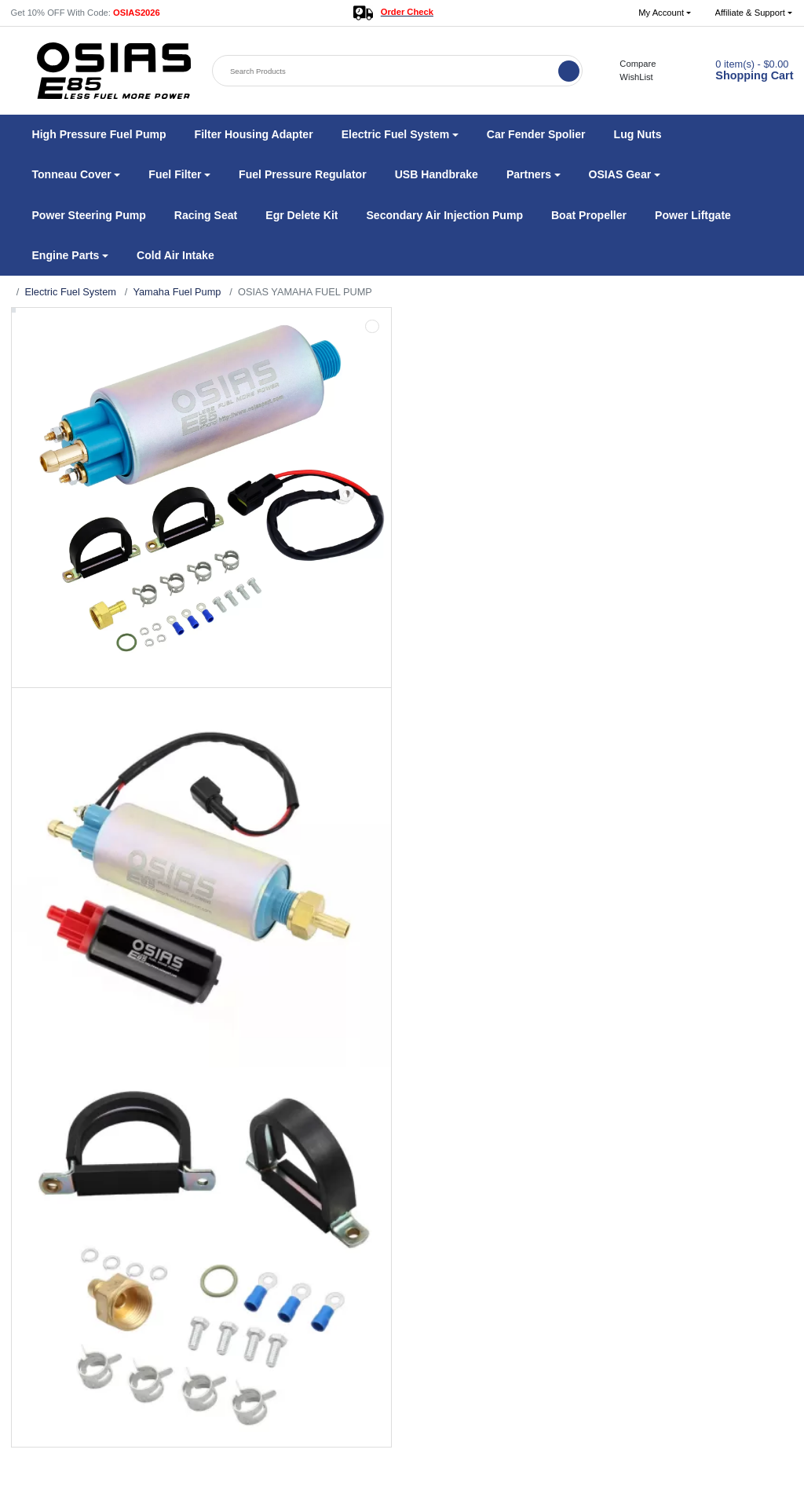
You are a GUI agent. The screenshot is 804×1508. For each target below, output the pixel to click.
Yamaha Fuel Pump (177, 292)
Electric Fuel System (69, 292)
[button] (665, 13)
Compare (630, 63)
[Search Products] (386, 71)
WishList (628, 77)
